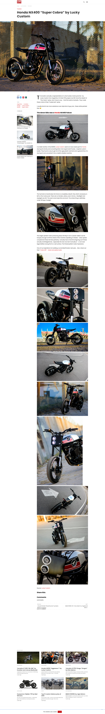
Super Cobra (25, 107)
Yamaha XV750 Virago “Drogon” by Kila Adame (76, 669)
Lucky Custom (60, 147)
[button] (62, 128)
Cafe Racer (43, 665)
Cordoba (26, 104)
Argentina (19, 104)
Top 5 (42, 690)
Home (18, 6)
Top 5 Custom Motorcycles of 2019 (51, 695)
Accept (59, 711)
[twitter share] (20, 97)
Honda (57, 113)
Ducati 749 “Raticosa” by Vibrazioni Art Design (23, 127)
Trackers (30, 6)
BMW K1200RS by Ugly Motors (75, 694)
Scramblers (19, 665)
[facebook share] (18, 97)
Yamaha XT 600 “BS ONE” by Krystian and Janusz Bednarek (27, 669)
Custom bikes (23, 6)
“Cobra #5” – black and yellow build (51, 250)
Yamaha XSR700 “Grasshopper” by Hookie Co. (24, 142)
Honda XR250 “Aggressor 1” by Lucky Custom (51, 669)
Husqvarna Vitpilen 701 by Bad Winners (27, 695)
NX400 (18, 107)
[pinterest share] (23, 97)
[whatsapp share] (26, 97)
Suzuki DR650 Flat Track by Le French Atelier (24, 157)
